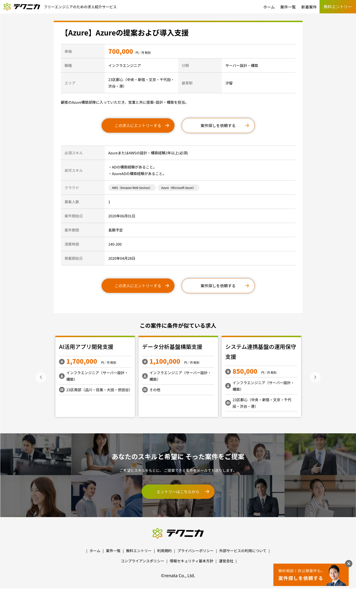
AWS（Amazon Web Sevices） (132, 188)
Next (315, 377)
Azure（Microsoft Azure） (178, 188)
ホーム (269, 7)
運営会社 (226, 560)
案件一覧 (288, 7)
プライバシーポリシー (195, 550)
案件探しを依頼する (217, 125)
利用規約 (164, 550)
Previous (40, 377)
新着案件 (309, 7)
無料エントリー (139, 550)
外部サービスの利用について (243, 550)
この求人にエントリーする (137, 125)
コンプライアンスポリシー (142, 560)
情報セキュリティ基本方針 (191, 560)
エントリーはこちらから (177, 491)
